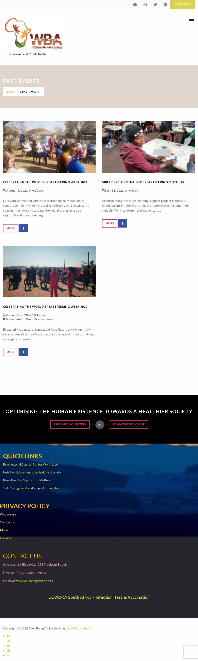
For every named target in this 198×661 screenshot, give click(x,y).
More (10, 228)
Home (13, 92)
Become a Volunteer (70, 424)
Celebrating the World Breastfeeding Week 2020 (45, 306)
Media (4, 530)
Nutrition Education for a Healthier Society (32, 472)
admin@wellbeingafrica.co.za (32, 581)
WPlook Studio (81, 628)
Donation (183, 4)
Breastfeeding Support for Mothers (27, 480)
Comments (7, 522)
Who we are (8, 514)
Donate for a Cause (129, 424)
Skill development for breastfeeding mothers (143, 182)
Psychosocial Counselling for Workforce (30, 464)
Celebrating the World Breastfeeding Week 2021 (45, 182)
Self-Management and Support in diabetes (31, 488)
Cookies (5, 538)
